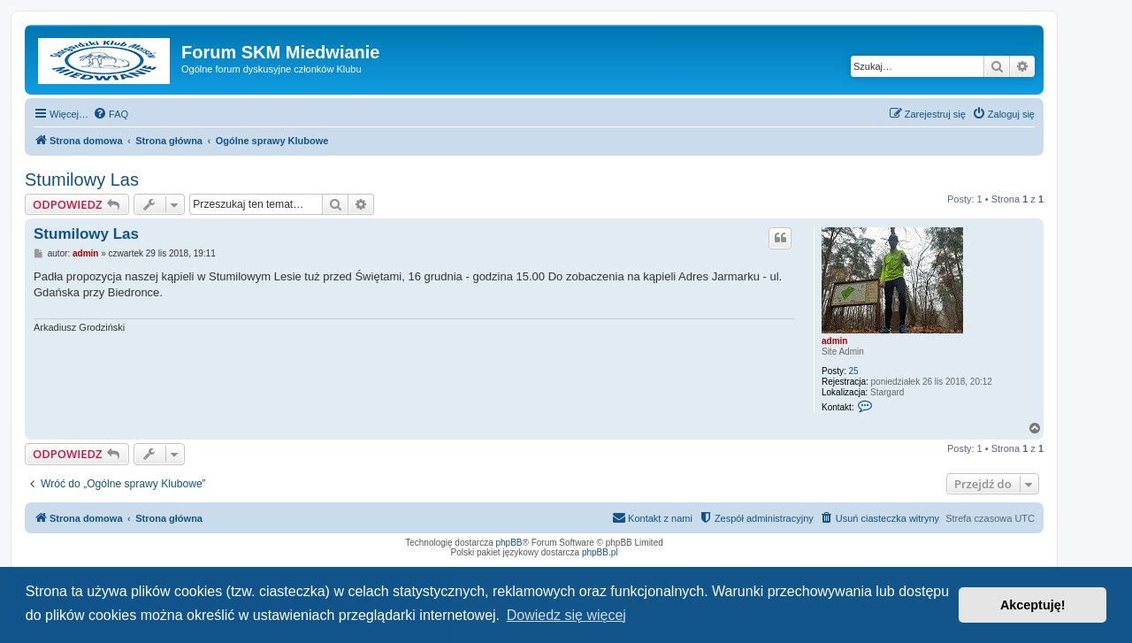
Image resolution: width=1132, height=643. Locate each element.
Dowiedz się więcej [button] (566, 615)
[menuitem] (110, 114)
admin (834, 341)
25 (854, 371)
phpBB (509, 542)
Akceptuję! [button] (1033, 605)
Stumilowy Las (82, 179)
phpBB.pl (600, 552)
